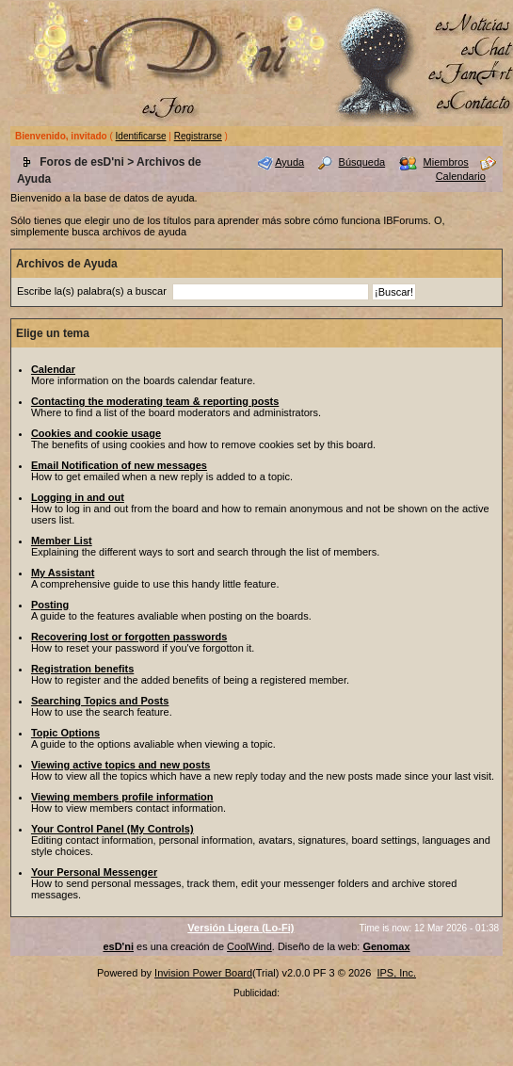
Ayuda (289, 162)
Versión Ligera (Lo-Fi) (240, 927)
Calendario (461, 176)
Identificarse (141, 136)
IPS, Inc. (396, 972)
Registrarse (198, 136)
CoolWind (249, 946)
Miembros (446, 162)
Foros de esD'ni (82, 162)
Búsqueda (362, 162)
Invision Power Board (203, 972)
